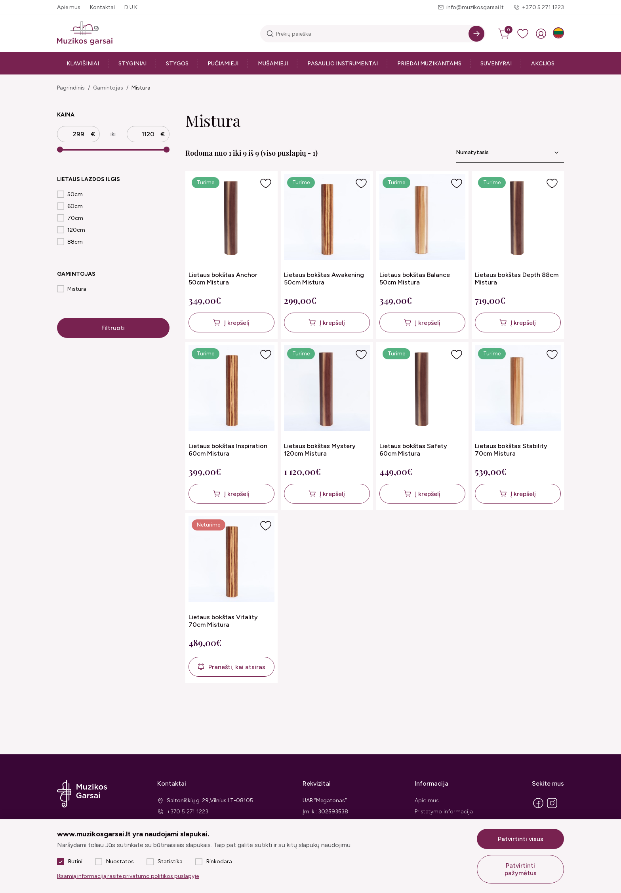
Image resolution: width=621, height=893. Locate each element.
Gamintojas (108, 87)
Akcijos (542, 63)
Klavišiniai (83, 63)
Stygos (177, 63)
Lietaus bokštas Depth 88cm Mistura (516, 278)
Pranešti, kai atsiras (236, 667)
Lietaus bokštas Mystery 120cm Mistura (320, 449)
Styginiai (132, 63)
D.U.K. (131, 7)
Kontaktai (102, 7)
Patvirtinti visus (520, 839)
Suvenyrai (496, 63)
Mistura (140, 87)
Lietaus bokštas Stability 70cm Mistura (511, 449)
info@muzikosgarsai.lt (475, 7)
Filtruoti (113, 328)
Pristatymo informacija (444, 811)
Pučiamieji (223, 63)
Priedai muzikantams (429, 63)
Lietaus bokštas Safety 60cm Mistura (413, 449)
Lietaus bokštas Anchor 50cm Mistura (223, 278)
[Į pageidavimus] (265, 183)
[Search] (476, 34)
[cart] (504, 33)
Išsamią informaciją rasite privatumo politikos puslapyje (128, 876)
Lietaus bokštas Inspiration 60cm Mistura (228, 449)
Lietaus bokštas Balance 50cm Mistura (414, 278)
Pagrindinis (71, 87)
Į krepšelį (237, 322)
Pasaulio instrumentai (342, 63)
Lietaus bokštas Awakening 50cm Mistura (324, 278)
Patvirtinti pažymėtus (521, 869)
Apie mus (68, 7)
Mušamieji (273, 63)
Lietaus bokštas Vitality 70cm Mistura (223, 620)
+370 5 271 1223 (543, 7)
